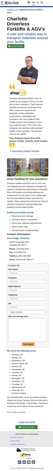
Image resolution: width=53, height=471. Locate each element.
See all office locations (16, 412)
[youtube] (33, 462)
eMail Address (14, 286)
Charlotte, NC (12, 10)
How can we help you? (18, 316)
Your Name (13, 269)
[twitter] (24, 462)
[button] (42, 3)
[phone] (38, 2)
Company (12, 278)
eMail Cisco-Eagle (26, 427)
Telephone (12, 295)
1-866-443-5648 (26, 422)
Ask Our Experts (16, 46)
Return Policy (15, 441)
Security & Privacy (17, 437)
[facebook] (19, 462)
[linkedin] (29, 462)
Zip (9, 303)
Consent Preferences (18, 444)
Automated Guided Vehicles (25, 151)
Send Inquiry (28, 344)
